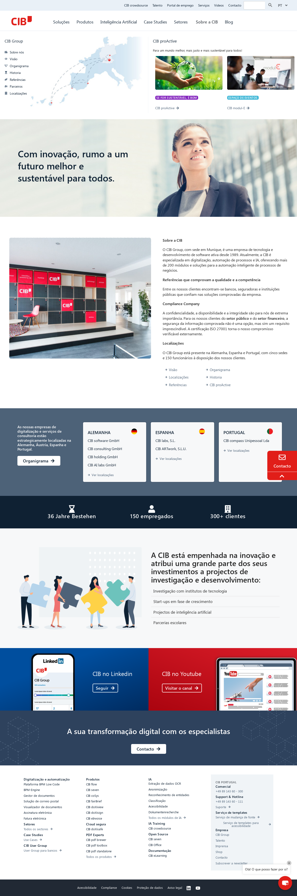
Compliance (109, 887)
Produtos (85, 22)
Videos (219, 5)
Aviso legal (175, 887)
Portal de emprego (180, 5)
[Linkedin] (188, 888)
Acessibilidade (87, 887)
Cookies (127, 887)
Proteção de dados (150, 887)
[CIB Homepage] (21, 20)
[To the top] (282, 476)
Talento (157, 5)
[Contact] (282, 457)
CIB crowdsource (136, 5)
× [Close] (289, 863)
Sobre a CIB (207, 22)
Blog (229, 22)
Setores (181, 22)
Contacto (234, 5)
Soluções (61, 22)
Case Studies (155, 22)
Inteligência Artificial (118, 22)
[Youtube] (198, 888)
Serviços (204, 5)
